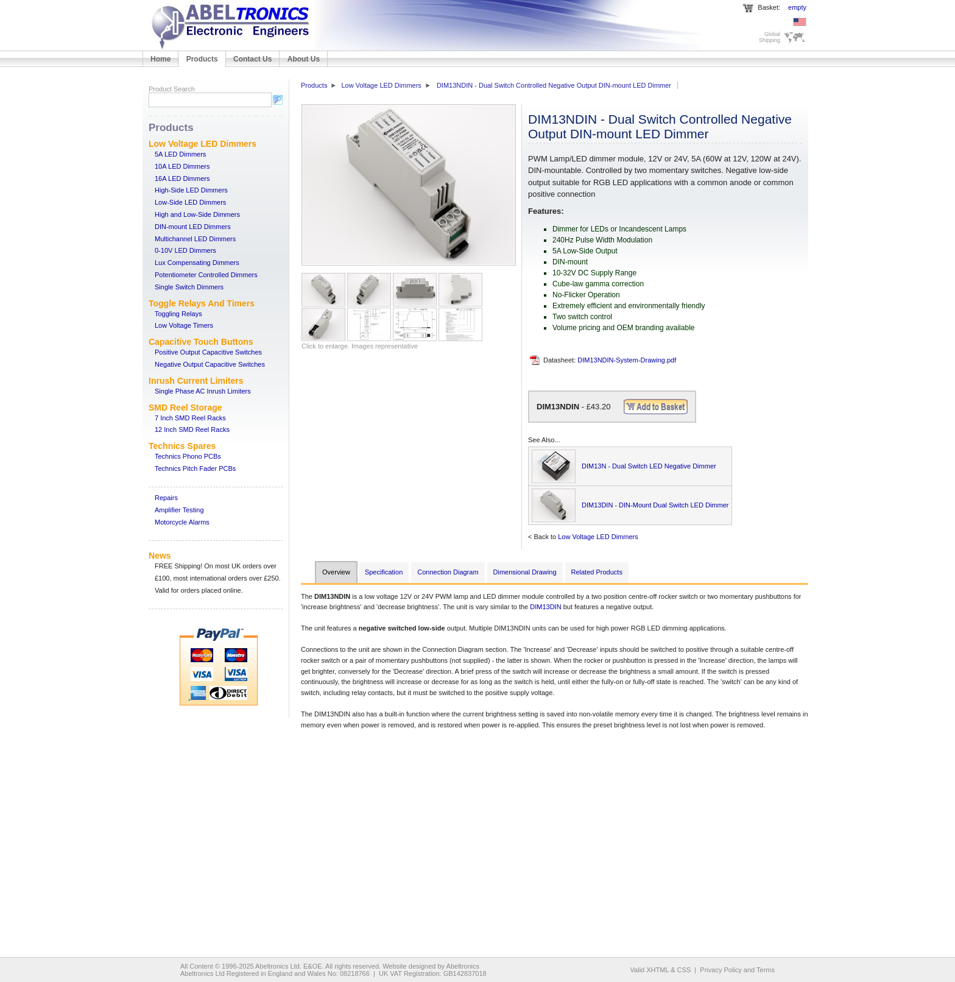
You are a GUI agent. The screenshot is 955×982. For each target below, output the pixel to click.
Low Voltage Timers (184, 325)
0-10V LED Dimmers (185, 250)
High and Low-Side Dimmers (197, 214)
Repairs (166, 497)
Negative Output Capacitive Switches (210, 364)
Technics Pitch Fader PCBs (195, 468)
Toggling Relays (178, 313)
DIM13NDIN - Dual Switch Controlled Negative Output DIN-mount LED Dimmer (554, 85)
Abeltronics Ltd (277, 966)
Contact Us (252, 59)
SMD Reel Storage (185, 407)
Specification (384, 572)
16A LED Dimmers (182, 178)
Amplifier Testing (179, 510)
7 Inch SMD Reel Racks (190, 418)
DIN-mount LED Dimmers (193, 226)
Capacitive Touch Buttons (201, 342)
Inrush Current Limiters (196, 381)
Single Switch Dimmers (189, 287)
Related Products (596, 572)
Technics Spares (182, 446)
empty (797, 7)
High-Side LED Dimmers (191, 190)
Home (160, 59)
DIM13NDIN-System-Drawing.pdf (626, 360)
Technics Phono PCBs (188, 456)
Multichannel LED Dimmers (195, 238)
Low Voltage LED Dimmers (202, 144)
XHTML (657, 969)
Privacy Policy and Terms (737, 969)
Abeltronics (462, 966)
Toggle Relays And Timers (202, 303)
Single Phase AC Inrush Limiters (203, 391)
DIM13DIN (545, 606)
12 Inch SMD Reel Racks (192, 429)
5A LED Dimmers (180, 154)
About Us (303, 59)
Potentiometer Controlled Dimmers (206, 274)
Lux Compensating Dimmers (197, 262)
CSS (684, 969)
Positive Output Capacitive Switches (208, 352)
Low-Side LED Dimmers (190, 202)
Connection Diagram (447, 572)
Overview (336, 572)
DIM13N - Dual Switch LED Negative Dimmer (649, 466)
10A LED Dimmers (182, 166)
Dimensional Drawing (525, 572)
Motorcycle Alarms (182, 522)
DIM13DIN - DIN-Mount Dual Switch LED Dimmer (655, 505)
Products (202, 59)
